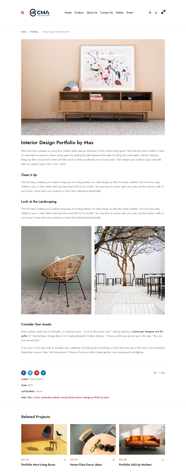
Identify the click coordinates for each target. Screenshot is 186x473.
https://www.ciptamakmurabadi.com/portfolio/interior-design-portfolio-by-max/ (68, 397)
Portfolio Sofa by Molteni (135, 465)
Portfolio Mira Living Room (38, 465)
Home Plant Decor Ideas (86, 465)
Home (23, 31)
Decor (39, 391)
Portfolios (34, 31)
